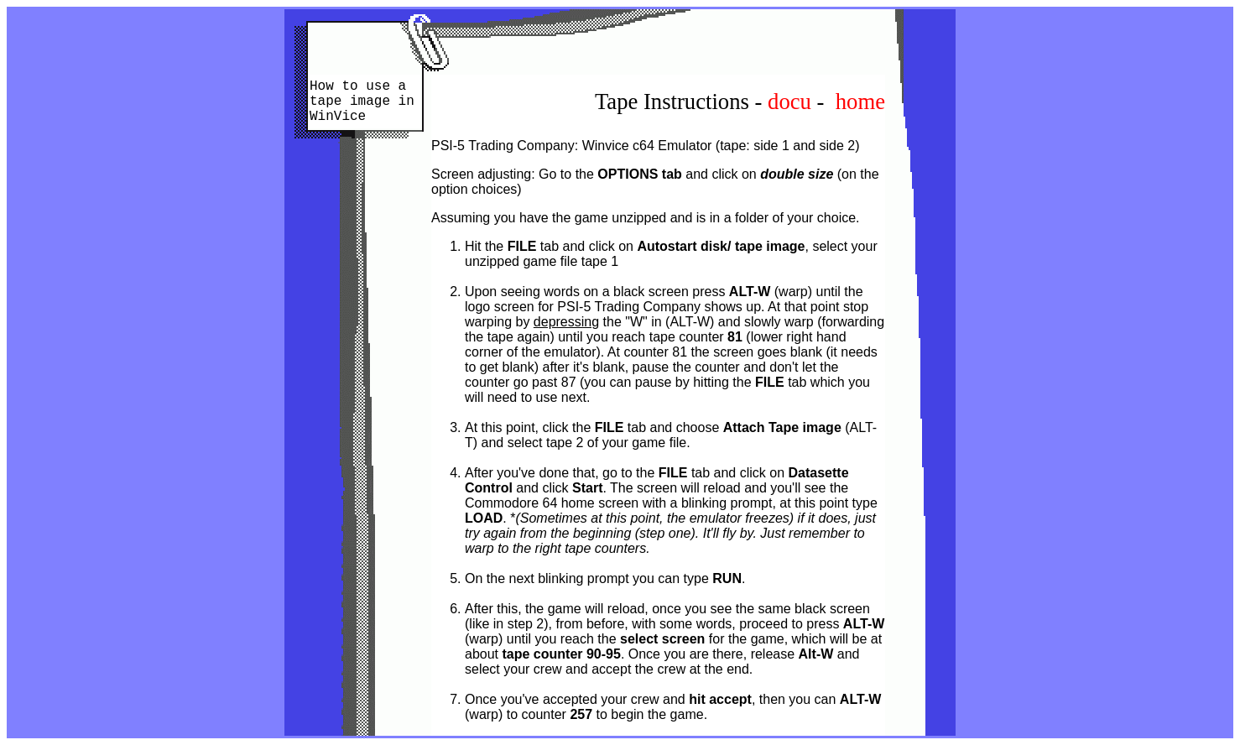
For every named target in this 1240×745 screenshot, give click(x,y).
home (860, 101)
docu (789, 101)
